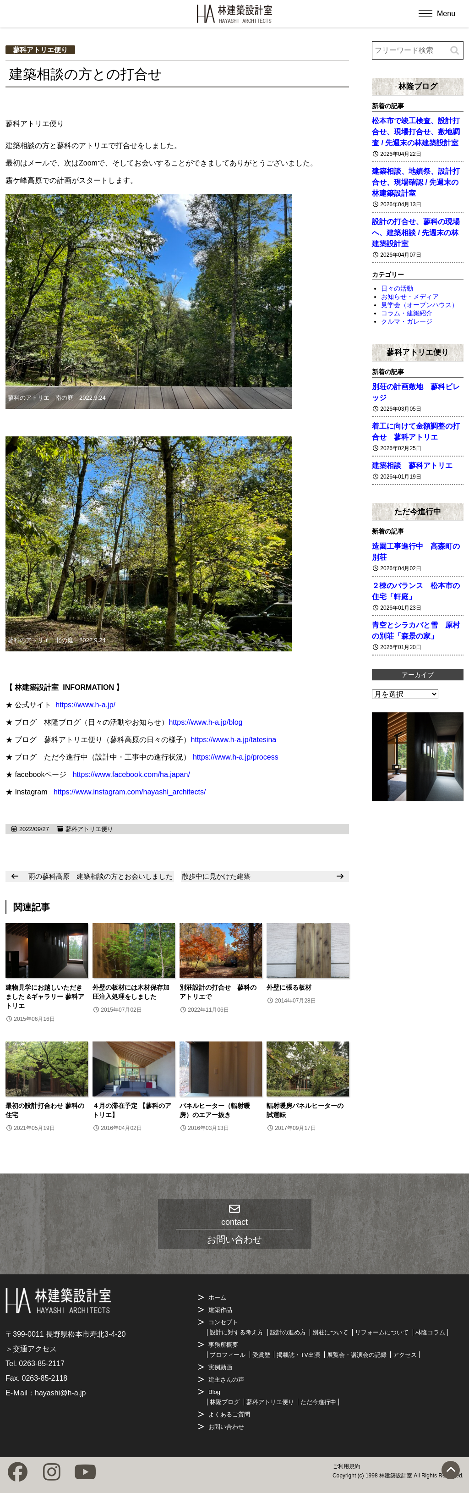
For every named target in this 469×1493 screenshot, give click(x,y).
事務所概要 (223, 1344)
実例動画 (220, 1367)
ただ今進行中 (417, 511)
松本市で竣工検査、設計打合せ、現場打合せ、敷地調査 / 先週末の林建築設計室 (416, 132)
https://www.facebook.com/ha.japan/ (131, 774)
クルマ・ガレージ (406, 321)
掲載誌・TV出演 (298, 1354)
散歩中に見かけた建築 (216, 876)
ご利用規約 (346, 1466)
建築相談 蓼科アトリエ (412, 465)
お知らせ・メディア (410, 296)
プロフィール (227, 1354)
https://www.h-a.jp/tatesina (233, 740)
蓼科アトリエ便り (40, 50)
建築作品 (220, 1309)
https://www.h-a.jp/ (85, 705)
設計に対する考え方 (236, 1332)
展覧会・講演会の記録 (357, 1354)
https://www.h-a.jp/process (235, 757)
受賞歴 (261, 1354)
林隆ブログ (417, 86)
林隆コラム (430, 1332)
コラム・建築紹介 (406, 313)
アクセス (405, 1354)
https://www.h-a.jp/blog (205, 722)
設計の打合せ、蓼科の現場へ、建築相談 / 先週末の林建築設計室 (416, 233)
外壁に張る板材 (292, 987)
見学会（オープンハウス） (419, 305)
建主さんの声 (226, 1379)
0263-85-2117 (42, 1363)
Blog (214, 1391)
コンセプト (223, 1322)
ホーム (217, 1297)
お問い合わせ (226, 1426)
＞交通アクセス (31, 1349)
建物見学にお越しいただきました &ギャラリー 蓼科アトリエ (44, 996)
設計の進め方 (288, 1332)
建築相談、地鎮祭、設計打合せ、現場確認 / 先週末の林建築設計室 (416, 182)
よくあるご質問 (229, 1414)
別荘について (330, 1332)
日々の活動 (397, 288)
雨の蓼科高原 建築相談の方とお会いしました (100, 876)
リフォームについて (382, 1332)
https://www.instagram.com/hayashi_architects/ (130, 792)
